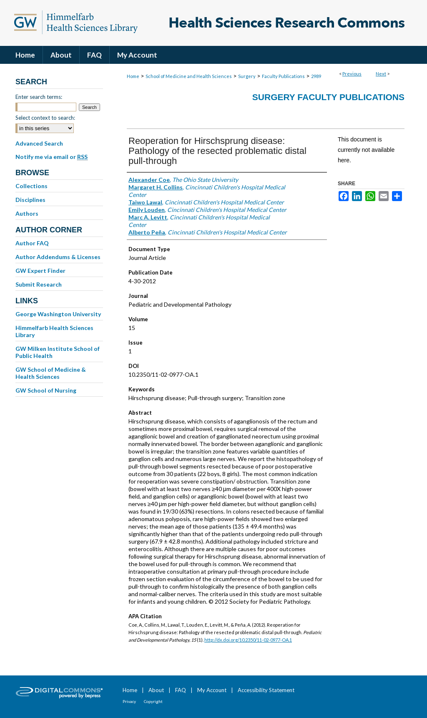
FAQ (180, 690)
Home (133, 76)
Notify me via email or (51, 157)
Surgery (247, 76)
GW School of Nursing (45, 390)
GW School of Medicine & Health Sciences (50, 373)
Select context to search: (45, 117)
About (156, 690)
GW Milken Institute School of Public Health (57, 352)
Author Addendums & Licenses (57, 256)
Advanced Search (39, 143)
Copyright (153, 701)
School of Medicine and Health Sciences (189, 76)
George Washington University (58, 313)
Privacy (129, 701)
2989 (316, 76)
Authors (26, 213)
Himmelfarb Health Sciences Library (54, 331)
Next (381, 73)
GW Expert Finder (40, 270)
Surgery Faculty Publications (328, 97)
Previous (352, 73)
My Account (211, 690)
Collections (31, 185)
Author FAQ (32, 243)
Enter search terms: (38, 96)
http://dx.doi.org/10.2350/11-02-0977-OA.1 (248, 639)
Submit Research (38, 284)
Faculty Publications (283, 76)
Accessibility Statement (266, 690)
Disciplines (30, 199)
